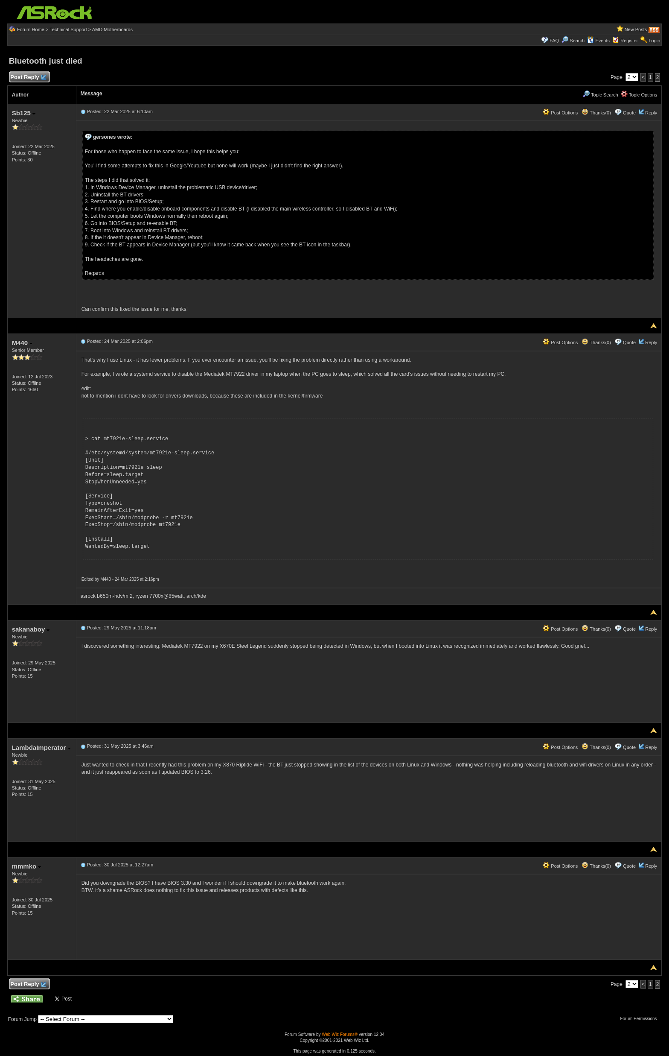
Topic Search (600, 94)
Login (654, 40)
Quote (629, 112)
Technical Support (68, 29)
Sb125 (23, 113)
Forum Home (30, 29)
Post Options (560, 112)
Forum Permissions (640, 1018)
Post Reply (28, 77)
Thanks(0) (596, 112)
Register (629, 40)
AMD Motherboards (112, 29)
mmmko (26, 866)
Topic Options (639, 94)
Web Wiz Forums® (340, 1034)
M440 (22, 342)
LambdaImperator (41, 747)
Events (598, 40)
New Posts (636, 29)
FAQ (554, 40)
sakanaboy (31, 629)
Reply (651, 112)
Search (577, 40)
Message (91, 94)
